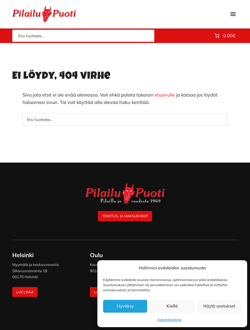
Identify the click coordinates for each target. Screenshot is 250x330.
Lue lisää (25, 292)
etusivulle (165, 95)
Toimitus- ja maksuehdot (125, 216)
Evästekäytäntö (169, 319)
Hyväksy (125, 306)
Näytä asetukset (219, 306)
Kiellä (172, 306)
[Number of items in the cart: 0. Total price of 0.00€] (224, 36)
